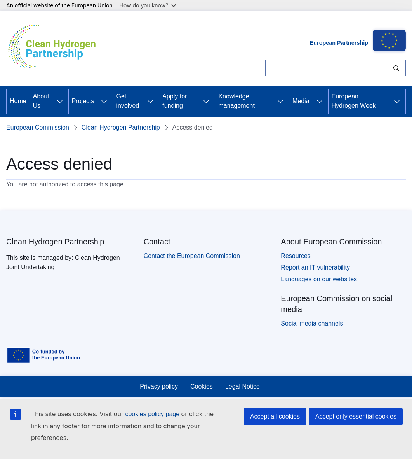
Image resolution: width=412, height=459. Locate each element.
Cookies (201, 386)
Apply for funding (174, 101)
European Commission (37, 127)
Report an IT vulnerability (315, 267)
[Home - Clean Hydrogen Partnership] (54, 48)
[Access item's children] (59, 101)
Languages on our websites (319, 279)
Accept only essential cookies (355, 416)
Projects (83, 101)
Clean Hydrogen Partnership (121, 127)
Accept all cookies (275, 416)
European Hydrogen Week (354, 101)
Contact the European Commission (192, 255)
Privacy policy (159, 386)
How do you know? (148, 5)
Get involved (127, 101)
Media (300, 101)
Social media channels (312, 323)
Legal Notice (242, 386)
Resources (295, 255)
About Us (41, 101)
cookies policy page (152, 414)
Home (18, 101)
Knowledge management (236, 101)
